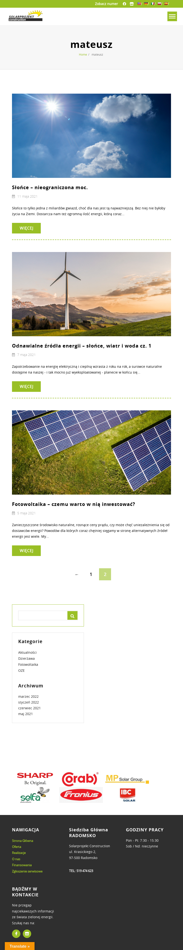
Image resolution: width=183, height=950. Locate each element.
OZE (21, 670)
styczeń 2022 (28, 702)
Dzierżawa (26, 658)
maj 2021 (25, 713)
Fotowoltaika (28, 664)
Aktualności (27, 652)
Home (83, 54)
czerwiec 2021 (29, 708)
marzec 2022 (28, 696)
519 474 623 (85, 871)
